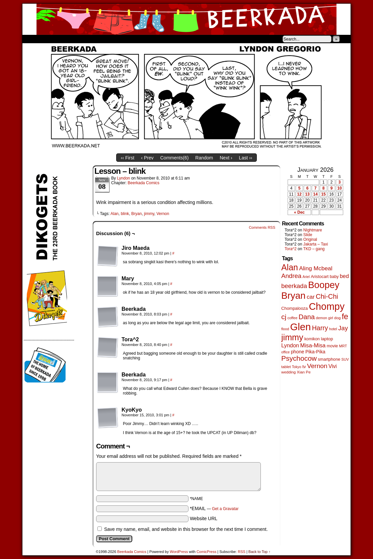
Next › (226, 157)
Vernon (162, 213)
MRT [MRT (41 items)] (343, 346)
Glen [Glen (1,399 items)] (300, 326)
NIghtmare (312, 230)
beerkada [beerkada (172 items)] (294, 285)
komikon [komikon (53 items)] (312, 339)
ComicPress (206, 552)
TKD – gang (313, 249)
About (52, 39)
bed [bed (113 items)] (344, 276)
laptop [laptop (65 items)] (327, 338)
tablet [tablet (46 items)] (286, 366)
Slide (307, 234)
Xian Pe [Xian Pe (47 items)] (304, 372)
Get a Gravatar (225, 508)
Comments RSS (262, 227)
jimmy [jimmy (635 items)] (292, 337)
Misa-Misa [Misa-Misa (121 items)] (313, 345)
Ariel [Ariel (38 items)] (306, 277)
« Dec (299, 212)
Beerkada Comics (186, 19)
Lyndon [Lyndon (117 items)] (290, 345)
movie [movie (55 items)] (332, 346)
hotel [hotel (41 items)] (333, 329)
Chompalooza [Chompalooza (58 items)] (294, 308)
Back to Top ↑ (259, 552)
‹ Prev (147, 157)
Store (72, 39)
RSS (241, 552)
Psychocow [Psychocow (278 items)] (299, 358)
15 (323, 194)
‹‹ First (127, 157)
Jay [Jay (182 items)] (343, 328)
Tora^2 (291, 249)
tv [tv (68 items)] (304, 366)
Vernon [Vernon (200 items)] (317, 365)
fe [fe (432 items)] (345, 316)
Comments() (174, 157)
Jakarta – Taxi (315, 244)
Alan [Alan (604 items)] (289, 267)
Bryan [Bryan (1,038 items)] (293, 295)
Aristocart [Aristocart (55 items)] (319, 276)
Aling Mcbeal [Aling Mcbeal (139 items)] (315, 268)
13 (307, 194)
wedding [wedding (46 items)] (288, 372)
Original (310, 239)
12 (299, 194)
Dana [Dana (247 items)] (307, 317)
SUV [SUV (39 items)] (345, 359)
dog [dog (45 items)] (337, 318)
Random (204, 157)
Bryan (136, 213)
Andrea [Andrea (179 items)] (291, 275)
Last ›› (245, 157)
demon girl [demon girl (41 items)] (324, 318)
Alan (114, 213)
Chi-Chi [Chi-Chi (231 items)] (327, 296)
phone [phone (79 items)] (297, 351)
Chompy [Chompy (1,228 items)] (327, 306)
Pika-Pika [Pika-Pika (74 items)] (315, 351)
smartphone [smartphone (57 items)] (329, 359)
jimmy (149, 213)
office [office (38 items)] (285, 352)
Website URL (203, 518)
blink (125, 213)
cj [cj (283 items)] (283, 317)
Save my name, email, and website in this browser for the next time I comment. (186, 529)
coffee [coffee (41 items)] (292, 318)
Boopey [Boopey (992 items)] (323, 285)
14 (315, 194)
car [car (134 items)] (311, 297)
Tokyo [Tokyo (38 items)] (296, 367)
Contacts (97, 39)
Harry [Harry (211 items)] (320, 328)
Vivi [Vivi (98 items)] (332, 366)
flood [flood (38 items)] (285, 329)
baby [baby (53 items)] (334, 276)
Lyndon (123, 178)
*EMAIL (214, 508)
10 (339, 188)
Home (32, 39)
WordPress (179, 552)
